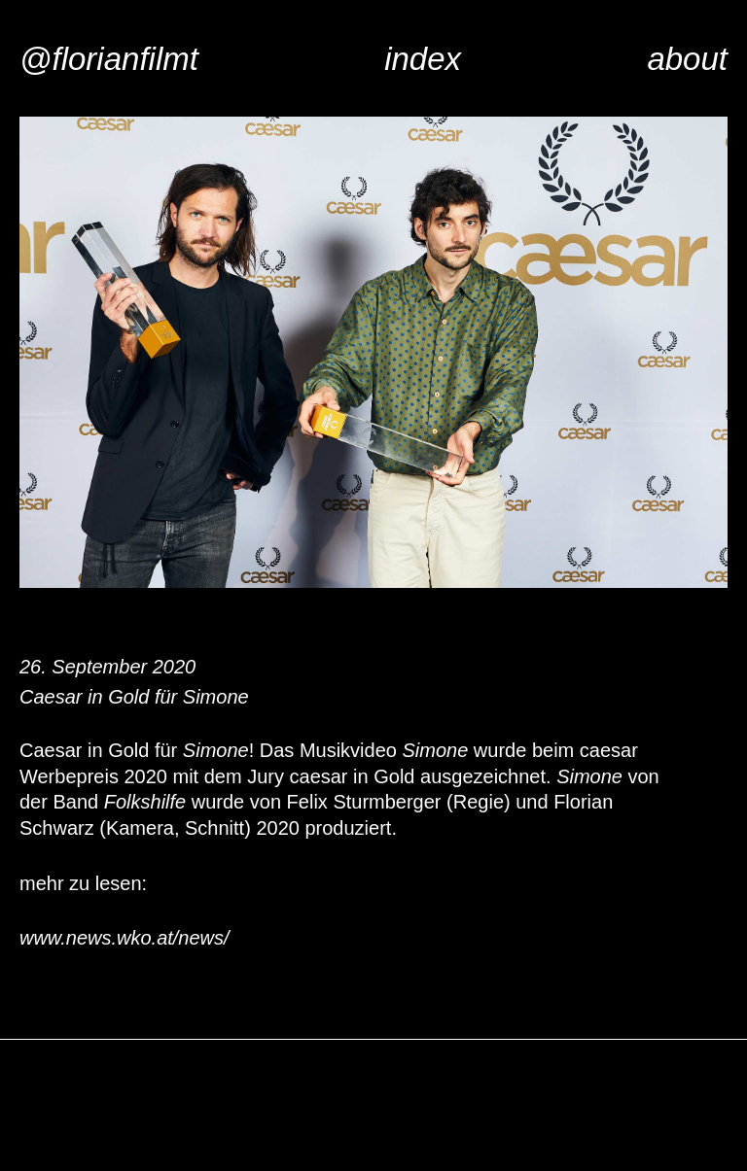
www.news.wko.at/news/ (124, 937)
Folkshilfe (145, 801)
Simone (216, 750)
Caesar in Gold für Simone (134, 696)
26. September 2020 (107, 666)
